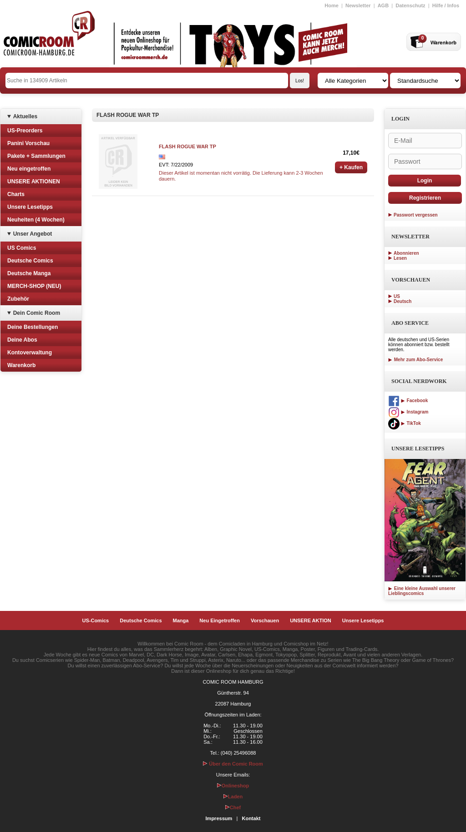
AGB (383, 5)
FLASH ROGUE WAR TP (187, 146)
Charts (16, 194)
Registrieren (425, 198)
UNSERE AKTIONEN (33, 181)
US (397, 296)
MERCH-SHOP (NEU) (34, 286)
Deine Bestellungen (32, 327)
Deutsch (402, 301)
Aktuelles (25, 116)
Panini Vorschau (28, 143)
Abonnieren (406, 253)
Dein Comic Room (36, 313)
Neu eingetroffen (29, 169)
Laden (233, 796)
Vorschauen (265, 620)
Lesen (400, 258)
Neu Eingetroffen (219, 620)
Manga (181, 620)
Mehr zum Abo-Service (415, 359)
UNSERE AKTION (310, 620)
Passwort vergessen (416, 214)
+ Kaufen (351, 167)
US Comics (21, 248)
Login (424, 180)
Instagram (408, 411)
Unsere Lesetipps (30, 207)
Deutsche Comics (30, 260)
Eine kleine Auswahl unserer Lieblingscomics (422, 591)
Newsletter (358, 5)
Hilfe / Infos (445, 5)
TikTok (404, 423)
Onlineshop (233, 785)
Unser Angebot (32, 234)
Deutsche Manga (29, 273)
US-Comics (95, 620)
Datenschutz (410, 5)
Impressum (219, 818)
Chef (233, 807)
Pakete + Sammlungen (36, 156)
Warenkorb (21, 365)
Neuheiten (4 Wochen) (36, 220)
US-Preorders (24, 130)
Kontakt (251, 818)
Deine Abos (22, 340)
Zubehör (18, 299)
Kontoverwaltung (29, 352)
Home (331, 5)
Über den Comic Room (233, 763)
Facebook (408, 400)
